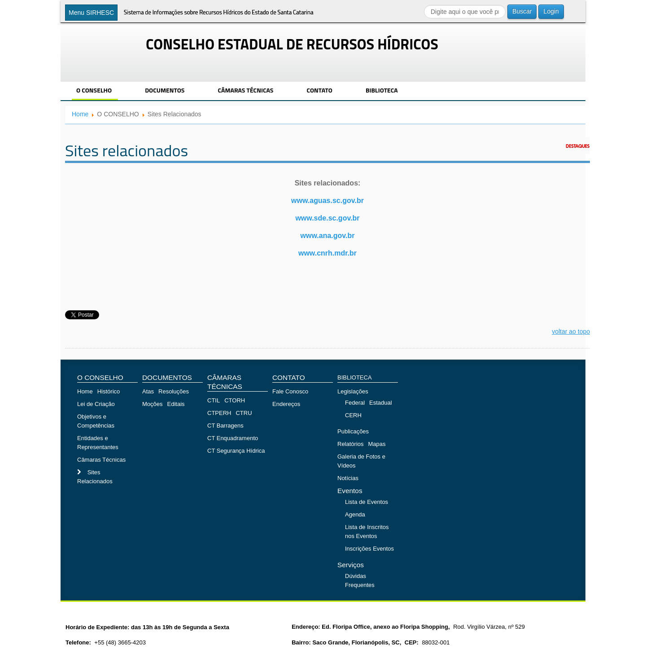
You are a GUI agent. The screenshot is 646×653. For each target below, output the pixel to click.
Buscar (522, 11)
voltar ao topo (571, 331)
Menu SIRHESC (91, 12)
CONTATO (319, 90)
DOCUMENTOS (164, 90)
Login (551, 11)
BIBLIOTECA (382, 90)
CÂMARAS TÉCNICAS (245, 90)
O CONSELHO (94, 90)
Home (80, 114)
